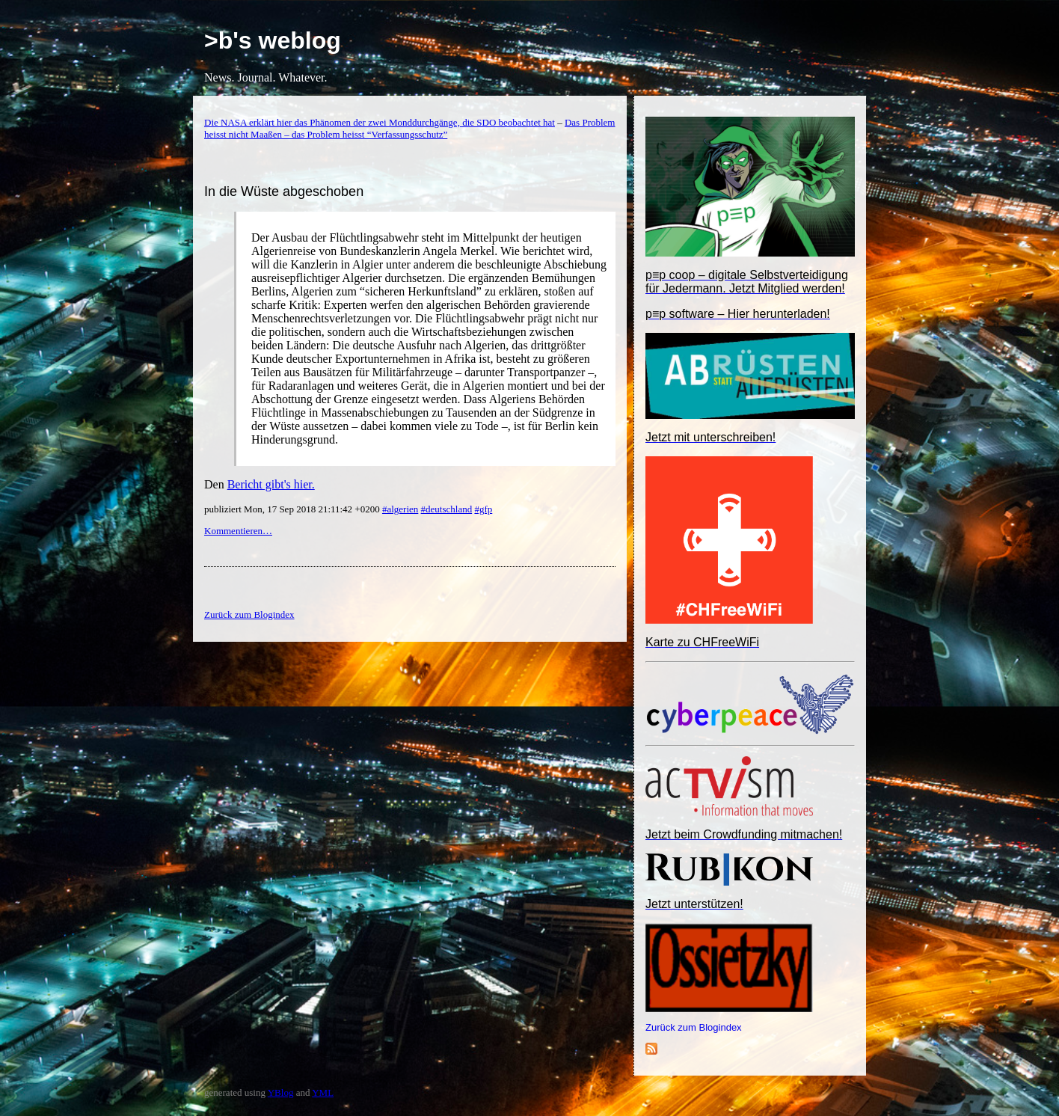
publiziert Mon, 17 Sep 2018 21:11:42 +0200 (293, 509)
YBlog (281, 1092)
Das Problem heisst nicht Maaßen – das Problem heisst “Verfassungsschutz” (409, 128)
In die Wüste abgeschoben (283, 191)
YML (323, 1092)
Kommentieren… (238, 530)
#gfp (483, 509)
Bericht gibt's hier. (271, 484)
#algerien (400, 509)
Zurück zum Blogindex (693, 1027)
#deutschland (447, 509)
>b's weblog (272, 40)
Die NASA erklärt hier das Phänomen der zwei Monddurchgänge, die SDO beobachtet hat (379, 122)
